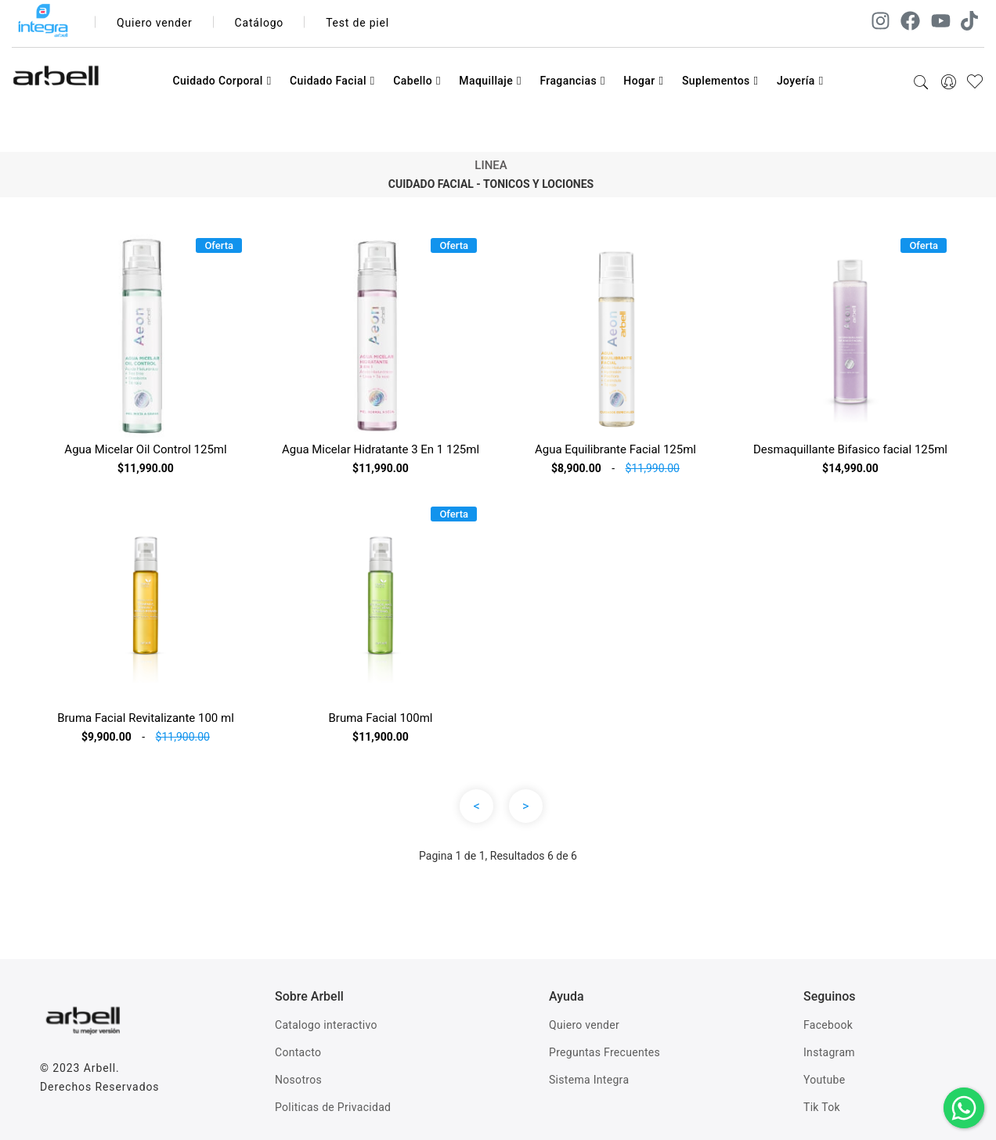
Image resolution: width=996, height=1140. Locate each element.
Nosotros (298, 1079)
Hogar (643, 80)
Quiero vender (155, 22)
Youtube (824, 1079)
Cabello (417, 80)
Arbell (100, 1068)
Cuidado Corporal (221, 80)
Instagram (829, 1052)
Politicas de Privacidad (333, 1107)
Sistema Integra (589, 1079)
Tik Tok (821, 1107)
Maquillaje (490, 80)
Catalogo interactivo (326, 1025)
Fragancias (572, 80)
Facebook (828, 1025)
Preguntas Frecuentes (604, 1052)
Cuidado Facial (332, 80)
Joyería (800, 80)
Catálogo (259, 22)
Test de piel (357, 22)
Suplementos (720, 80)
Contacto (298, 1052)
